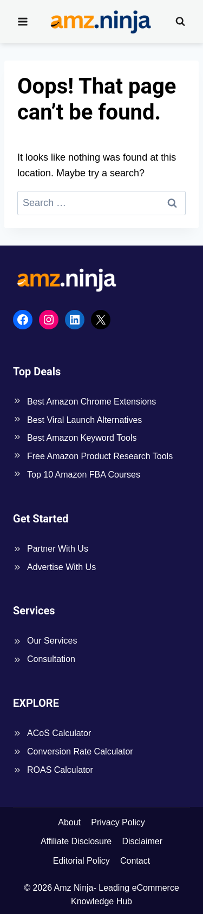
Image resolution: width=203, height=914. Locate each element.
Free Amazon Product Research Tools (100, 456)
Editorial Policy (81, 860)
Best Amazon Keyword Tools (81, 437)
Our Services (52, 640)
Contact (135, 860)
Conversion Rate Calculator (80, 751)
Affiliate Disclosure (76, 841)
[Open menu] (23, 21)
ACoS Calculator (59, 733)
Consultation (51, 659)
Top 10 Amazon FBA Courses (83, 474)
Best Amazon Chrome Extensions (91, 401)
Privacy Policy (118, 822)
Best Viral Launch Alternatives (84, 420)
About (69, 822)
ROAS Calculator (60, 769)
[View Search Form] (180, 21)
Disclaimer (142, 841)
